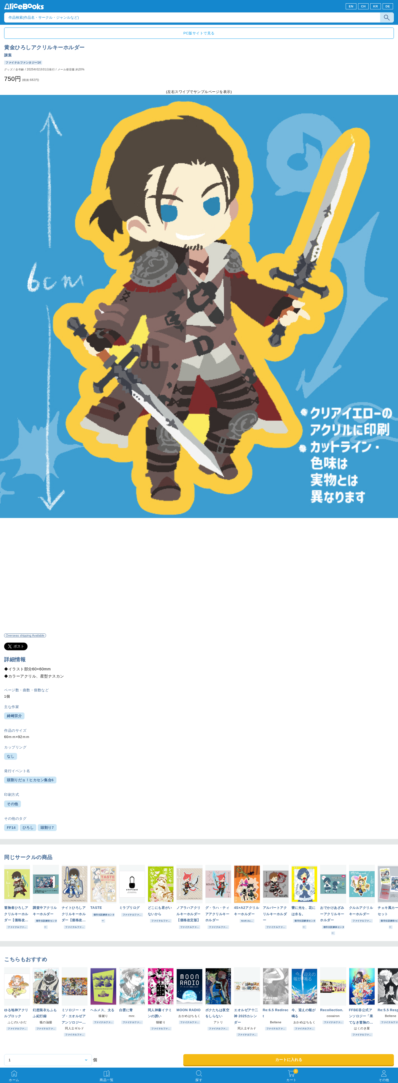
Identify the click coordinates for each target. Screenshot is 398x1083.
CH (363, 6)
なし (10, 756)
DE (388, 6)
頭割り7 (47, 828)
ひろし (28, 828)
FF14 (11, 828)
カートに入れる (288, 1059)
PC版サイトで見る (198, 33)
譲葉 (8, 55)
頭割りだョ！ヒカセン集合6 (30, 780)
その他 (12, 804)
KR (375, 6)
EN (351, 6)
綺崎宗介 (14, 716)
